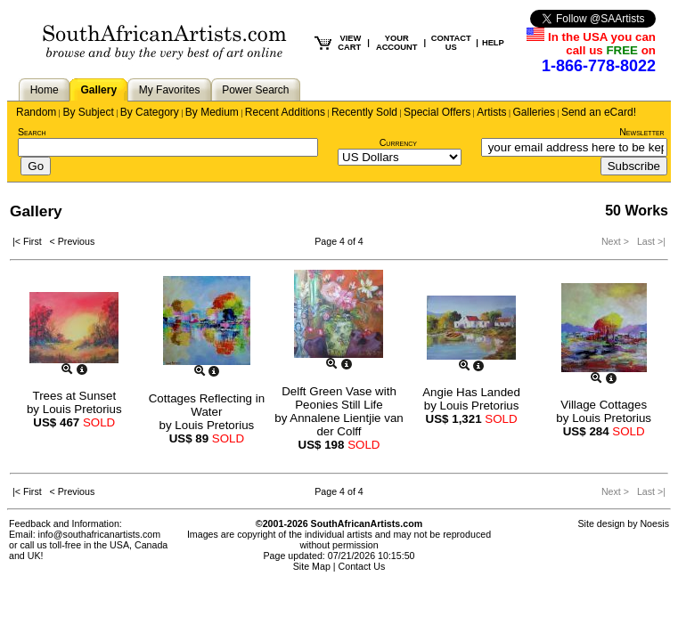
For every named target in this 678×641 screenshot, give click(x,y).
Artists (491, 112)
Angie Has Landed (471, 392)
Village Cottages (603, 404)
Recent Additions (285, 112)
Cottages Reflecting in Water (207, 405)
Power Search (255, 90)
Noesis (654, 523)
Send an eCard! (598, 112)
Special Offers (437, 112)
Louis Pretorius (82, 409)
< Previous (72, 241)
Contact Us (362, 566)
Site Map (312, 566)
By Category (149, 112)
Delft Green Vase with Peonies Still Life (339, 398)
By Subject (87, 112)
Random (36, 112)
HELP (493, 42)
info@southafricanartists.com (99, 534)
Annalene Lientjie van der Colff (346, 424)
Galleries (534, 112)
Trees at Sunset (75, 395)
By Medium (212, 112)
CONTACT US (451, 43)
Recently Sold (364, 112)
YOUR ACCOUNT (397, 43)
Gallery (98, 90)
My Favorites (169, 90)
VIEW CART (349, 43)
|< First (31, 241)
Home (44, 90)
